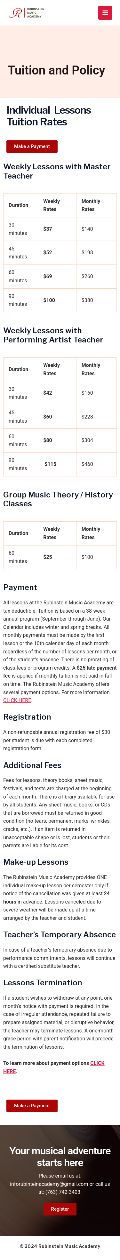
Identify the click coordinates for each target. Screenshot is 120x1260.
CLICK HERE (17, 700)
